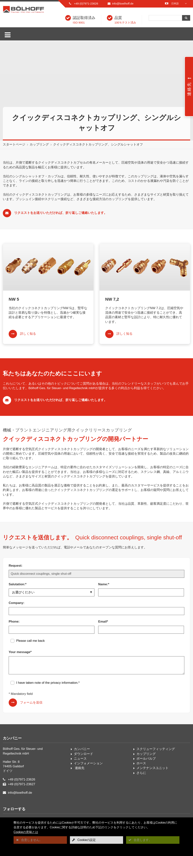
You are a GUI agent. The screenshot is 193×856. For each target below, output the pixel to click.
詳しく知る (28, 333)
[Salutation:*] (51, 592)
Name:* (103, 584)
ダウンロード (83, 754)
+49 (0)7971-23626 (86, 3)
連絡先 (79, 768)
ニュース (80, 758)
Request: (15, 565)
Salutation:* (17, 584)
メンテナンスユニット (152, 768)
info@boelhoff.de (122, 3)
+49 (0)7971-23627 (21, 784)
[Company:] (96, 611)
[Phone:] (51, 630)
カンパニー (82, 749)
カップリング (39, 144)
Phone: (14, 621)
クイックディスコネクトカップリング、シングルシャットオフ (98, 144)
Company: (16, 603)
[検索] (165, 18)
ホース (141, 763)
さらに (141, 773)
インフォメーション (88, 763)
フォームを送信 (31, 702)
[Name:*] (141, 592)
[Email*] (141, 630)
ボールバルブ (146, 758)
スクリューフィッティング (155, 749)
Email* (103, 621)
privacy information (64, 682)
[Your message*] (96, 665)
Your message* (20, 652)
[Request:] (96, 574)
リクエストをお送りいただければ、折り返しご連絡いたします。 (60, 213)
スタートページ (14, 144)
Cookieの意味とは (26, 832)
